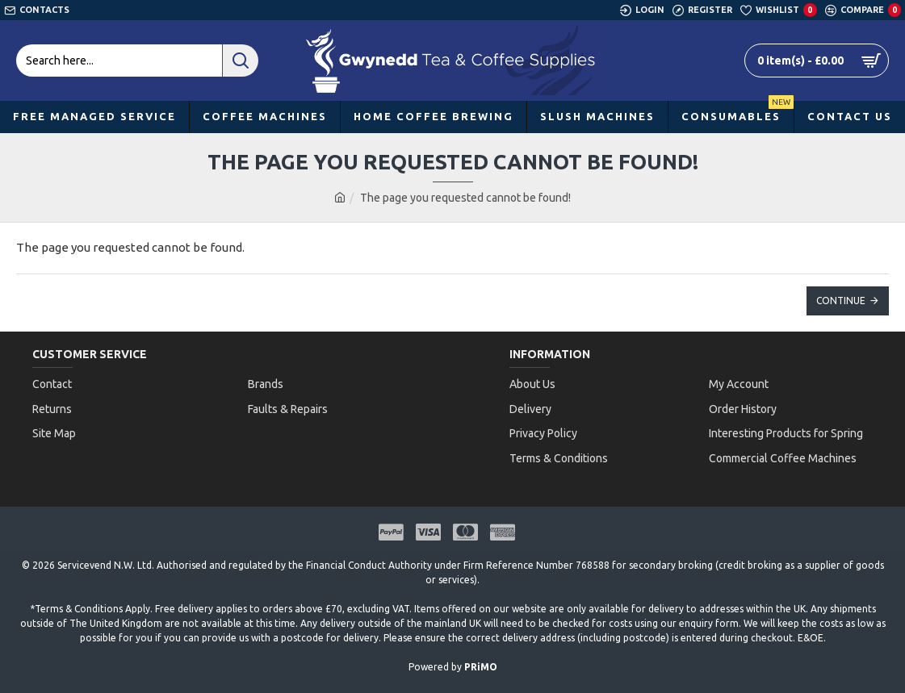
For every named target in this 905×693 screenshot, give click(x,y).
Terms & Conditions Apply (92, 594)
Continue (840, 300)
